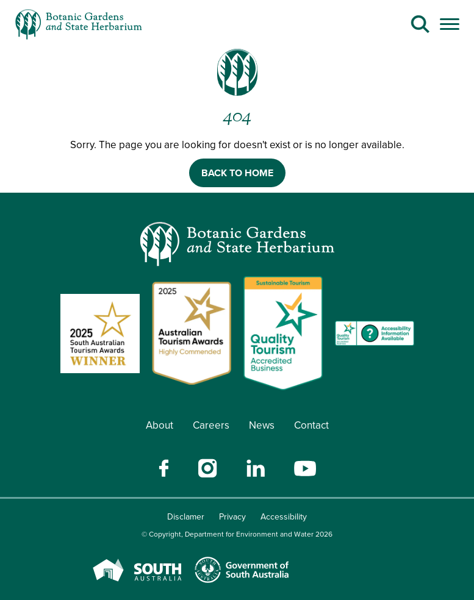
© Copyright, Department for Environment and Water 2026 (237, 534)
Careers (211, 425)
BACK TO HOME (237, 173)
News (262, 425)
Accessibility (283, 516)
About (159, 425)
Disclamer (185, 516)
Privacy (232, 516)
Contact (311, 425)
